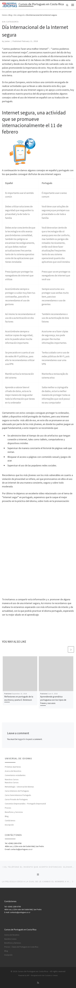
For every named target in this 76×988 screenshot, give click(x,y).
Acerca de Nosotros (13, 771)
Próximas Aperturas (13, 767)
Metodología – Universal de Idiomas (19, 786)
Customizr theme (51, 975)
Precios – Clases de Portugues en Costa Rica (21, 947)
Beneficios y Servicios (14, 812)
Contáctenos (10, 820)
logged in (22, 739)
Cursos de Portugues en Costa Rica (33, 971)
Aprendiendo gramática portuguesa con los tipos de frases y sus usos (53, 700)
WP (28, 975)
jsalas (7, 41)
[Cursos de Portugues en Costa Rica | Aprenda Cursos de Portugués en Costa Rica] (10, 4)
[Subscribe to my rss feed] (38, 982)
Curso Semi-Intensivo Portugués (18, 795)
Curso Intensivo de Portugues (17, 791)
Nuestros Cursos (12, 779)
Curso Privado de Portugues (16, 799)
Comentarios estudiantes (15, 775)
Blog (10, 15)
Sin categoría (19, 15)
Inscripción (9, 825)
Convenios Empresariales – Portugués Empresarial (25, 803)
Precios (8, 808)
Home (4, 15)
